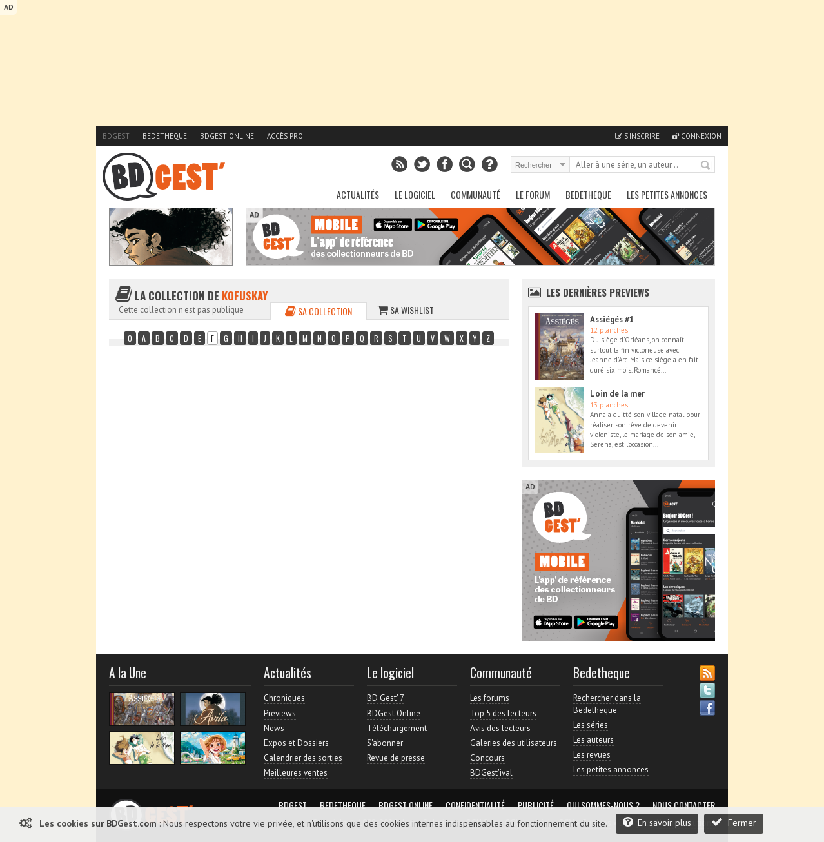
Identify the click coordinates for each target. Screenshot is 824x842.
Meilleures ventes (296, 772)
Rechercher (706, 166)
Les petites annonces (667, 194)
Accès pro (285, 136)
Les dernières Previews (597, 292)
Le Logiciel (415, 194)
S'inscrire (637, 136)
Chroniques (284, 697)
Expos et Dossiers (296, 743)
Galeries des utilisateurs (513, 743)
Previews (280, 713)
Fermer (733, 822)
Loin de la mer (617, 393)
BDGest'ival (491, 772)
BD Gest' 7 (385, 697)
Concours (487, 757)
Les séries (590, 725)
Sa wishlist (405, 310)
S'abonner (385, 743)
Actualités (358, 194)
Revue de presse (396, 757)
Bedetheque (164, 136)
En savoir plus (657, 822)
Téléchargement (397, 728)
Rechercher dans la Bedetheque (607, 703)
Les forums (489, 697)
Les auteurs (593, 739)
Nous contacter (683, 805)
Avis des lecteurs (500, 728)
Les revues (592, 754)
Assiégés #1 (612, 319)
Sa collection (318, 311)
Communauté (475, 194)
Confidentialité (475, 805)
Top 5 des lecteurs (503, 713)
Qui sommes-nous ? (603, 805)
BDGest (116, 136)
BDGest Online (227, 136)
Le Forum (533, 194)
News (274, 728)
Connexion (696, 136)
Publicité (536, 805)
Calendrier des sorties (303, 757)
